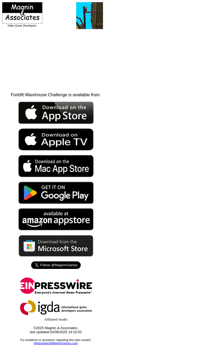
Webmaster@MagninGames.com (56, 343)
